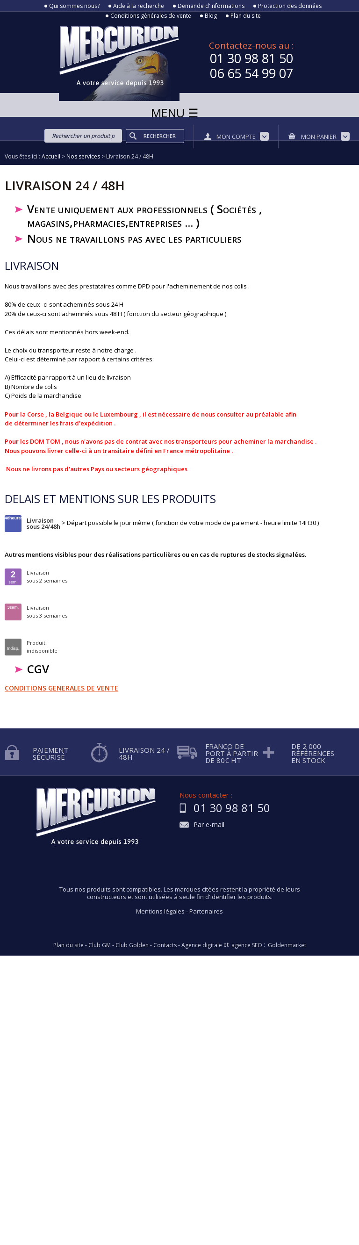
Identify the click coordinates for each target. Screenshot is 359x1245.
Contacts (165, 945)
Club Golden (132, 945)
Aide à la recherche (138, 6)
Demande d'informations (211, 6)
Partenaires (206, 911)
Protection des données (290, 6)
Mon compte (236, 136)
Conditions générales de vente (150, 16)
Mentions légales (160, 911)
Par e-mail (209, 825)
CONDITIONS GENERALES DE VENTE (61, 688)
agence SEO (246, 945)
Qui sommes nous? (74, 6)
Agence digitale (201, 945)
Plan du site (245, 16)
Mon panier (319, 136)
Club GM (99, 945)
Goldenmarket (287, 945)
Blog (211, 16)
